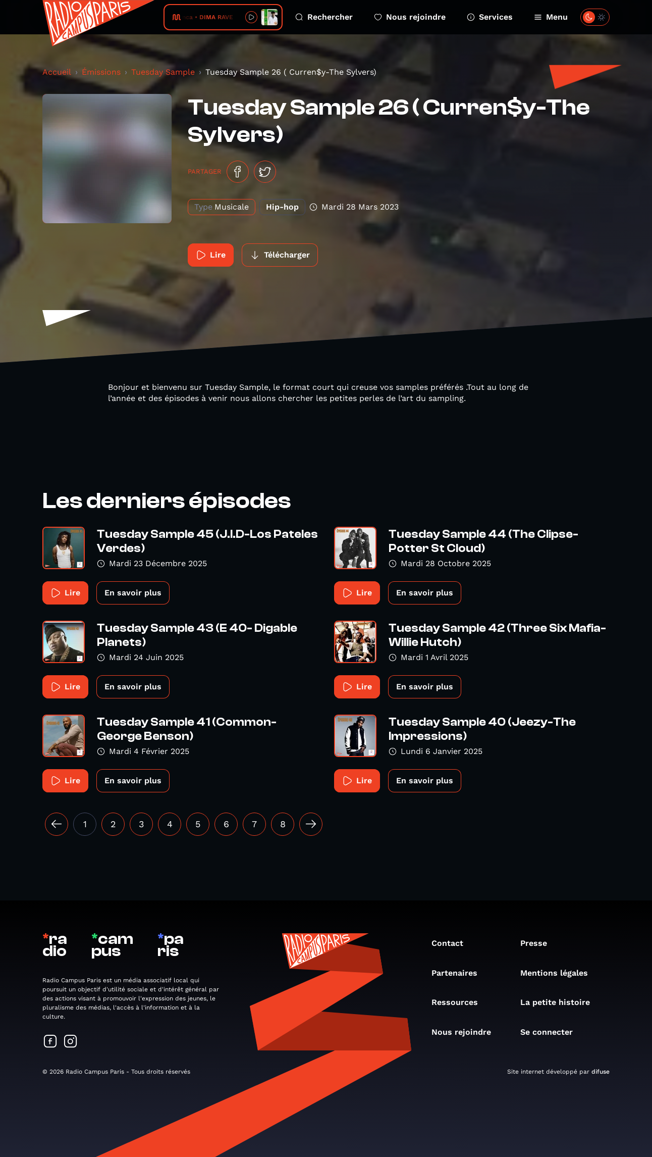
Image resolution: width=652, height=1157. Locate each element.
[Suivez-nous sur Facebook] (50, 1042)
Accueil (56, 72)
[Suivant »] (311, 824)
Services (490, 17)
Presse (538, 943)
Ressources (459, 1002)
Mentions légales (559, 973)
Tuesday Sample (163, 72)
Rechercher (324, 17)
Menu (551, 17)
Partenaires (459, 973)
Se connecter (551, 1032)
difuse (600, 1071)
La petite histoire (560, 1002)
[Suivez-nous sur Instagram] (71, 1042)
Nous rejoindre (410, 17)
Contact (452, 943)
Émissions (101, 72)
